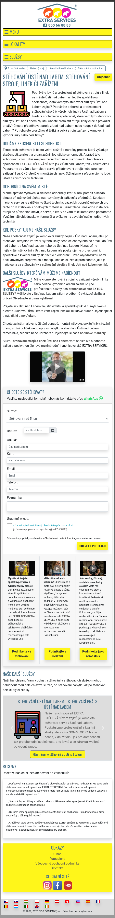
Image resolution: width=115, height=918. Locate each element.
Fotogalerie (57, 859)
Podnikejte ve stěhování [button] (21, 654)
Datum (11, 431)
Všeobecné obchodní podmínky (57, 863)
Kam (10, 453)
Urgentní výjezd (17, 519)
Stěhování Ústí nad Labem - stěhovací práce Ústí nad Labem (57, 704)
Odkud (11, 440)
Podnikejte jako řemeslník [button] (93, 654)
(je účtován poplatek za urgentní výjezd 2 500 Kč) (39, 529)
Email (11, 469)
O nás (57, 854)
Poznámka (14, 497)
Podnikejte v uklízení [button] (57, 654)
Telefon (12, 482)
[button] (57, 32)
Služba (11, 411)
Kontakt (57, 868)
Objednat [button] (103, 77)
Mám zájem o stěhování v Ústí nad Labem (58, 754)
